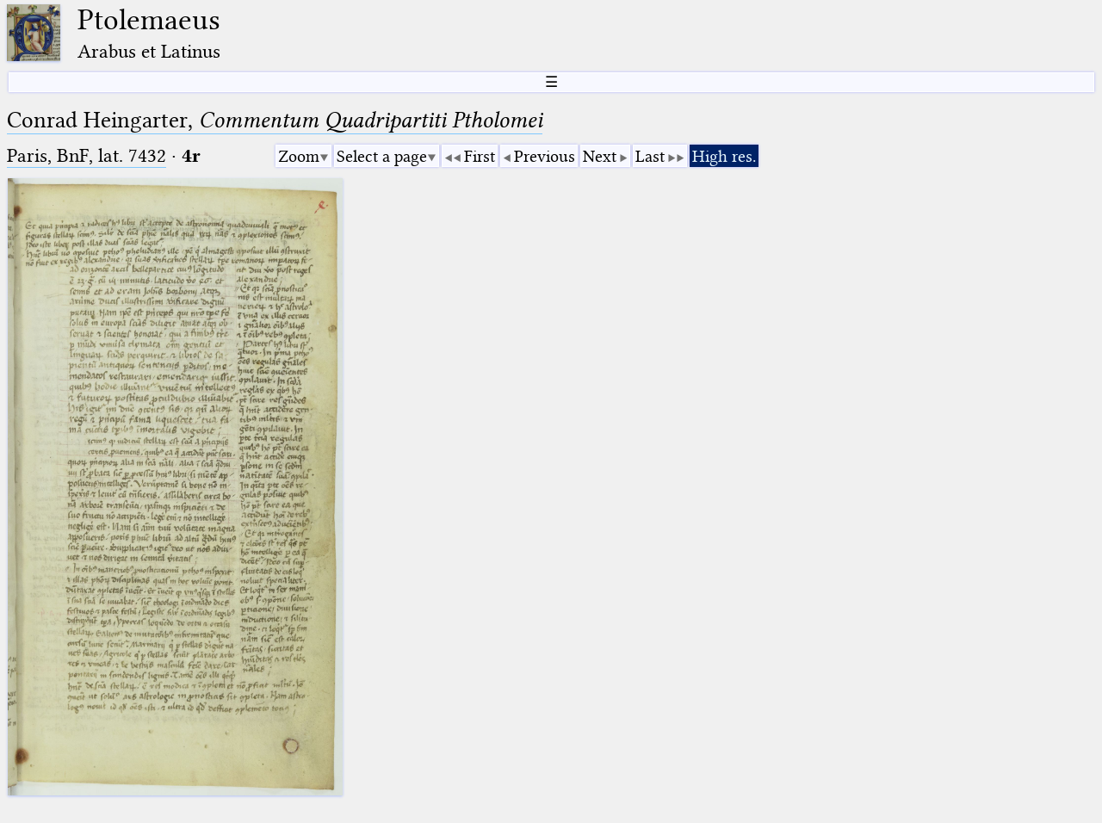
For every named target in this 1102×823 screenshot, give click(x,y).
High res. (724, 156)
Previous (544, 156)
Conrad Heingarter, (274, 120)
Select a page (382, 156)
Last (650, 156)
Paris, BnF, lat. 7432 (86, 155)
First (479, 156)
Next (599, 156)
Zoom (298, 156)
